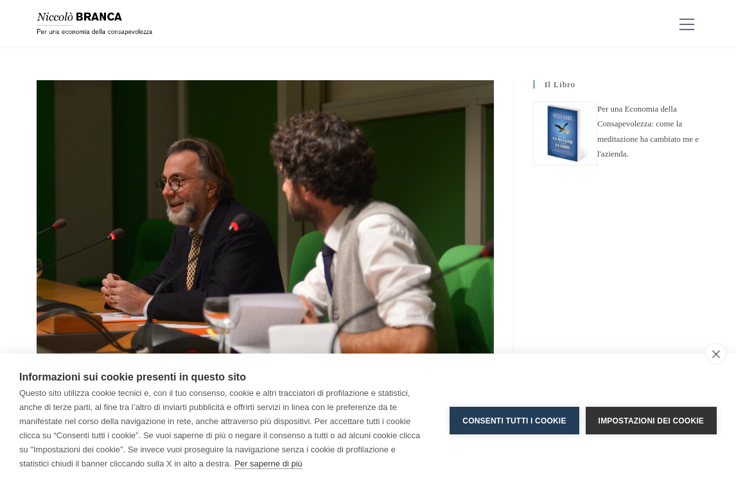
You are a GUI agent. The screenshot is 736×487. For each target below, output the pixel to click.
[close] (715, 353)
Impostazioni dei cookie (651, 420)
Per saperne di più (268, 463)
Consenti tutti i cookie (514, 420)
